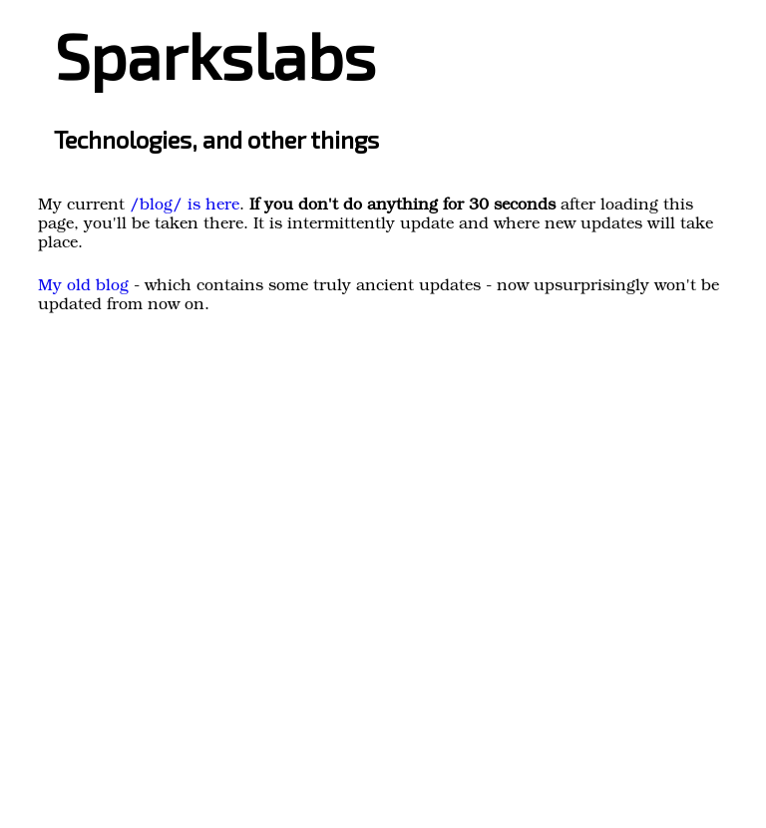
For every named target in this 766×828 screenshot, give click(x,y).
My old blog (83, 287)
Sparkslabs (215, 54)
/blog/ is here (184, 206)
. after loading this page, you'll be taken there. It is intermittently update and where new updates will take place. (375, 225)
